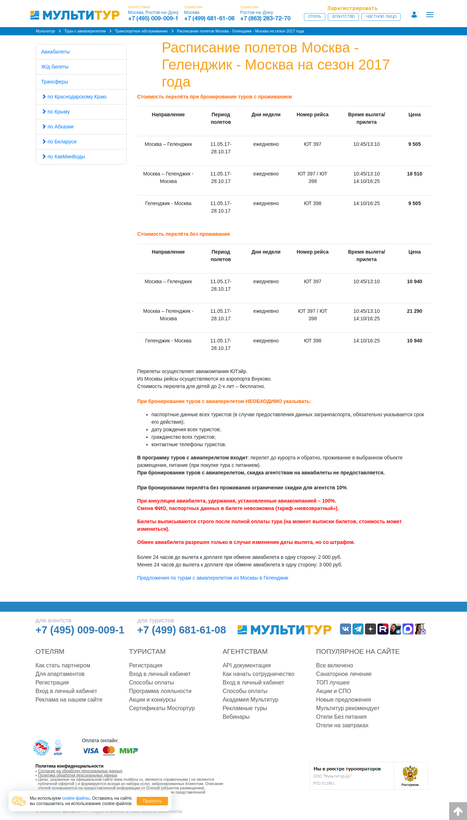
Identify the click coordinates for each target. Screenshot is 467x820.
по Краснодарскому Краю (74, 97)
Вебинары (236, 717)
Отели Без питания (341, 717)
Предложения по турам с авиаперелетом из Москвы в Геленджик (212, 578)
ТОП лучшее (333, 682)
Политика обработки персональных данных (78, 775)
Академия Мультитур (250, 700)
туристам (193, 7)
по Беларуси (59, 141)
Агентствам (245, 651)
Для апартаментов (60, 674)
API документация (247, 665)
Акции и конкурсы (152, 700)
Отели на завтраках (342, 725)
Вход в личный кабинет (66, 691)
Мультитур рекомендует (348, 708)
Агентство (343, 16)
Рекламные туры (245, 708)
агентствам (139, 7)
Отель (314, 16)
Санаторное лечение (344, 674)
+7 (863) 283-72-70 (265, 18)
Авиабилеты (55, 52)
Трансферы (54, 82)
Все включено (334, 665)
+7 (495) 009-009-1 (153, 18)
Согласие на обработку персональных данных (80, 771)
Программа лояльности (160, 691)
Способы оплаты (151, 682)
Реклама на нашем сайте (69, 700)
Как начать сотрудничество (258, 674)
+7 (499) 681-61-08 (209, 18)
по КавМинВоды (63, 156)
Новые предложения (343, 700)
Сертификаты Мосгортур (162, 708)
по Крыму (55, 111)
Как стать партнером (63, 665)
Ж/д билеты (55, 67)
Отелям (50, 651)
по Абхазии (57, 126)
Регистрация (52, 682)
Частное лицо (381, 16)
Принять (152, 801)
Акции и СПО (333, 691)
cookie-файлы (76, 798)
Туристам (147, 651)
